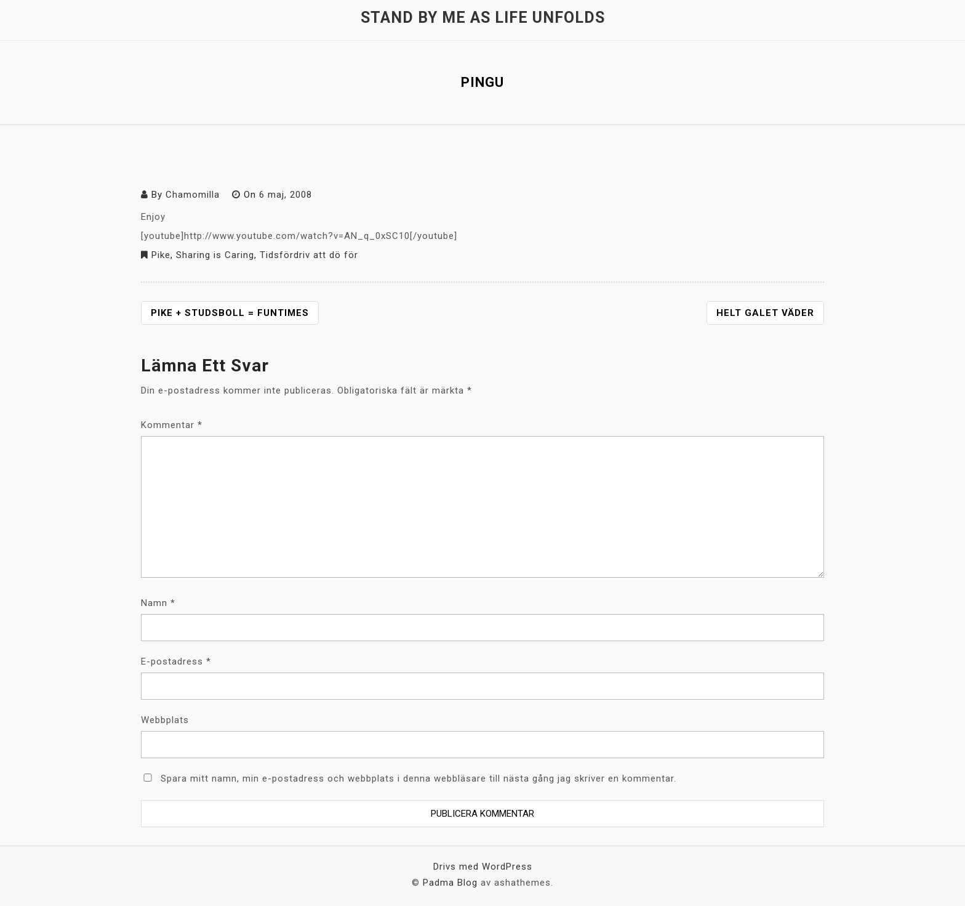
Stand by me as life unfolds (483, 17)
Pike (160, 255)
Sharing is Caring (215, 255)
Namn (158, 603)
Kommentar (171, 425)
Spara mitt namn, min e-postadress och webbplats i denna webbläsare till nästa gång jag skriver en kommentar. (418, 778)
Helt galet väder (765, 312)
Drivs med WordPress (482, 866)
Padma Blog (450, 882)
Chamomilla (193, 194)
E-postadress (176, 661)
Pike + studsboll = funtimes (230, 312)
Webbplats (165, 720)
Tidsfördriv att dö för (309, 255)
